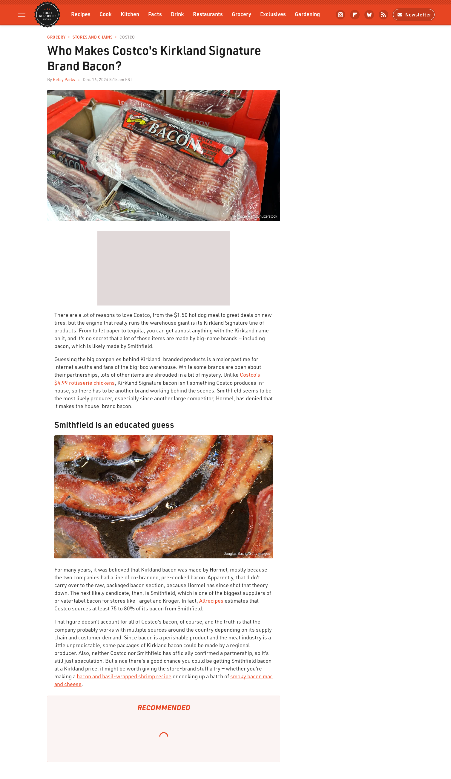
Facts (155, 13)
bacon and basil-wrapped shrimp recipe (124, 676)
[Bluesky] (369, 14)
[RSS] (383, 14)
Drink (177, 13)
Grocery (241, 13)
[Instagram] (340, 14)
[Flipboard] (355, 14)
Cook (105, 13)
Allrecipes (211, 600)
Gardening (307, 13)
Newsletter (413, 14)
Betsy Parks (64, 79)
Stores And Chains (92, 37)
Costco (127, 37)
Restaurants (208, 13)
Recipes (80, 13)
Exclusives (273, 13)
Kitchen (130, 13)
